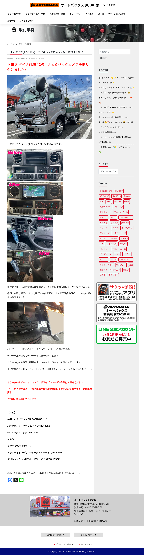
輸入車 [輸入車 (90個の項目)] (102, 275)
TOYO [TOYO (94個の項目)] (108, 202)
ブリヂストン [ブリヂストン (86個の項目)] (105, 254)
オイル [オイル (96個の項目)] (113, 217)
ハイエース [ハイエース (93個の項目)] (111, 244)
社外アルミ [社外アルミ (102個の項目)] (115, 270)
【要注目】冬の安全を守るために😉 (114, 92)
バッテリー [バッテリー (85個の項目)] (104, 249)
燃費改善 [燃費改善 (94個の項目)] (103, 270)
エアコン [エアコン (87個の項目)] (103, 217)
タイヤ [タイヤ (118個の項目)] (115, 228)
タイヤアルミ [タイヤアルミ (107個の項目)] (127, 228)
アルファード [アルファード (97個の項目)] (105, 212)
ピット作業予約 (14, 14)
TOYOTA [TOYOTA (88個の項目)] (117, 202)
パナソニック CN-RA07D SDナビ (30, 419)
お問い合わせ (88, 535)
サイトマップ (86, 544)
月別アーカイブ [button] (107, 171)
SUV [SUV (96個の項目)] (101, 202)
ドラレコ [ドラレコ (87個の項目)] (124, 238)
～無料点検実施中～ (107, 132)
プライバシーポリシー (65, 544)
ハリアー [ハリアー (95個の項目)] (123, 244)
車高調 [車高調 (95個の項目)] (126, 270)
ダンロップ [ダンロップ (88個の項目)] (104, 233)
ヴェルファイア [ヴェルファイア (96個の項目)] (106, 265)
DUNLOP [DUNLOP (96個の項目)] (119, 191)
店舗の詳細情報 (55, 535)
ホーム (9, 44)
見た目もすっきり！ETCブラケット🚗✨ (116, 87)
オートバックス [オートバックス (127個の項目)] (126, 217)
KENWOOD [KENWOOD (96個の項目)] (104, 196)
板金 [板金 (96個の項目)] (131, 265)
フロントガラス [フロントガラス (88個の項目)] (119, 249)
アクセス (110, 5)
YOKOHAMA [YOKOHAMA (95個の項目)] (105, 207)
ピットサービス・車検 (35, 14)
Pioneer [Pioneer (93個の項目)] (127, 196)
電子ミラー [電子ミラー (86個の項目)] (113, 275)
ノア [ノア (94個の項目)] (102, 244)
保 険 (101, 14)
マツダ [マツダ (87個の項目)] (117, 254)
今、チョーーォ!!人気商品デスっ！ (114, 117)
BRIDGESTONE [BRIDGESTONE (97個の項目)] (106, 191)
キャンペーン (75, 14)
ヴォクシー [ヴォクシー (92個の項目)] (121, 265)
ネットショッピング (117, 14)
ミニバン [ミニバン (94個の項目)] (103, 259)
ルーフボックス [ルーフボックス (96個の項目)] (126, 259)
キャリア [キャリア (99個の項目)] (114, 223)
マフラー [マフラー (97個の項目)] (127, 254)
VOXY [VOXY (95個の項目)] (126, 202)
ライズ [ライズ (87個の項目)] (113, 259)
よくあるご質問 (26, 21)
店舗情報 (11, 21)
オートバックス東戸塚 (64, 7)
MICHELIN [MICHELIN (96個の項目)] (116, 196)
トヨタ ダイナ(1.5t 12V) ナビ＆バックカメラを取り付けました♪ (45, 52)
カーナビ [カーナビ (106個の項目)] (103, 223)
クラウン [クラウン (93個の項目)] (125, 223)
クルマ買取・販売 (57, 14)
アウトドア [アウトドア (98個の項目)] (118, 207)
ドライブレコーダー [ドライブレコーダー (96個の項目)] (108, 238)
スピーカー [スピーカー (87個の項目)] (104, 228)
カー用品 (89, 14)
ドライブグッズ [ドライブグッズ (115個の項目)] (119, 233)
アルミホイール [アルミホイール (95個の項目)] (121, 212)
